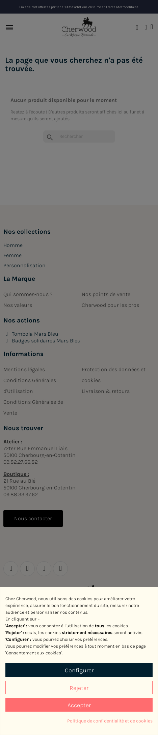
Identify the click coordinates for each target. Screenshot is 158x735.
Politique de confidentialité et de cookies (110, 721)
